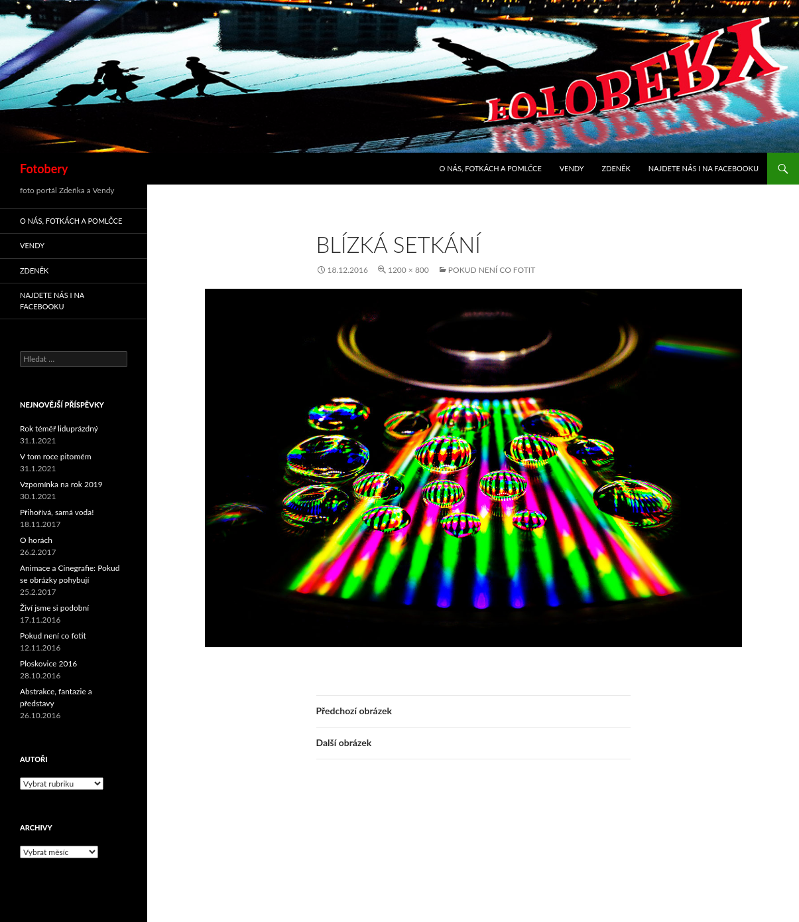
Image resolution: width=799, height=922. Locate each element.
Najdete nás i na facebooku (703, 168)
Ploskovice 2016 (48, 663)
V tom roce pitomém (56, 456)
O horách (36, 540)
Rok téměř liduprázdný (59, 428)
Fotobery (44, 168)
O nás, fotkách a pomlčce (491, 168)
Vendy (572, 168)
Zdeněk (615, 168)
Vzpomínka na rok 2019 (61, 484)
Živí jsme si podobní (54, 608)
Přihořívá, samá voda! (56, 512)
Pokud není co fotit (491, 270)
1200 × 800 (408, 270)
